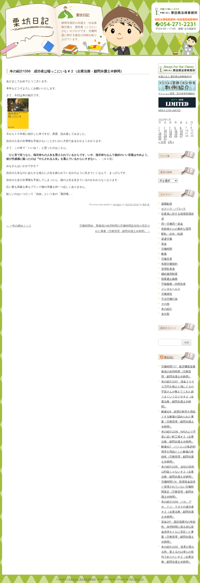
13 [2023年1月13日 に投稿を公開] (181, 130)
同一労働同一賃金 (172, 224)
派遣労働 (166, 239)
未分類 (165, 314)
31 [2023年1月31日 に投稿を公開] (165, 138)
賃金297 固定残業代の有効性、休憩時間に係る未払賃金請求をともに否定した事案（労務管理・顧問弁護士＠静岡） (178, 532)
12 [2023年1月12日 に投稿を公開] (175, 130)
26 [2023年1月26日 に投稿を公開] (175, 136)
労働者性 (166, 294)
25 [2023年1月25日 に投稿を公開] (170, 136)
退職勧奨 (166, 204)
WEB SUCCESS (136, 579)
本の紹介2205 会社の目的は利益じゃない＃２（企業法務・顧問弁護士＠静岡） (177, 471)
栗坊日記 (82, 15)
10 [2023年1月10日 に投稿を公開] (165, 130)
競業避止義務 (169, 279)
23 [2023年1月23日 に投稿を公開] (159, 136)
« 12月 (162, 142)
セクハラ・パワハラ (173, 209)
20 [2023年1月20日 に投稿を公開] (181, 133)
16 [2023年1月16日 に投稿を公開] (159, 133)
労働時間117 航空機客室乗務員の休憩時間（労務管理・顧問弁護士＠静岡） (178, 371)
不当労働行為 (169, 299)
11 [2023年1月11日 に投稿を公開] (170, 130)
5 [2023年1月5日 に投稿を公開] (175, 128)
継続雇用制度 (169, 274)
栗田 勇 (145, 204)
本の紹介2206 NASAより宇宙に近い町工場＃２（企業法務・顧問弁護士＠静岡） (178, 436)
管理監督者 (168, 269)
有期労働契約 (169, 264)
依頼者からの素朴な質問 (176, 229)
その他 (165, 304)
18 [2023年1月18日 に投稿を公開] (170, 133)
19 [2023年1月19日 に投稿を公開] (175, 133)
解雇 (164, 254)
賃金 (164, 244)
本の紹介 (117, 204)
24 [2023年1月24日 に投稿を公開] (165, 136)
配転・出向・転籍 (172, 234)
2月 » (171, 142)
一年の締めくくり (18, 225)
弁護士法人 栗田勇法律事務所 (82, 579)
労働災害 (166, 259)
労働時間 (166, 249)
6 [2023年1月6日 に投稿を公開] (180, 128)
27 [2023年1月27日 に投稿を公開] (181, 136)
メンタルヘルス (170, 289)
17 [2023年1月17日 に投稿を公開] (165, 133)
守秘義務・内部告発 (173, 284)
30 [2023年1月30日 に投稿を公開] (159, 138)
